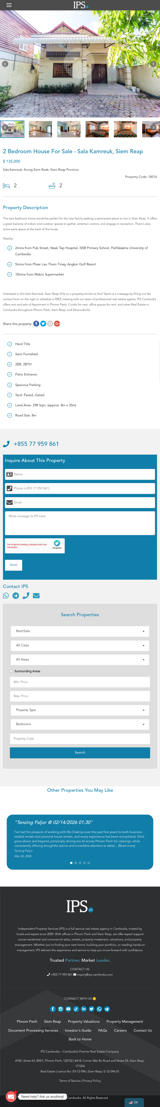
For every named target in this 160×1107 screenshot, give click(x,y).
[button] (9, 6)
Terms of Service (69, 1082)
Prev (6, 66)
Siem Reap (104, 935)
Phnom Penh (82, 935)
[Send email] (36, 597)
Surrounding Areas (25, 672)
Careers (120, 1032)
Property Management (125, 1023)
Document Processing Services (33, 1032)
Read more (126, 847)
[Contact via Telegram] (15, 597)
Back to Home (80, 1041)
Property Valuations (84, 1023)
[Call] (26, 597)
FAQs (102, 1032)
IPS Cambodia (50, 1053)
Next (154, 66)
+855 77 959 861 (31, 446)
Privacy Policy (92, 1082)
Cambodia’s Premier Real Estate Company (90, 1053)
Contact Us (143, 1032)
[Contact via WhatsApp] (6, 597)
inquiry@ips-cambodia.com (93, 976)
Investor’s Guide (78, 1032)
